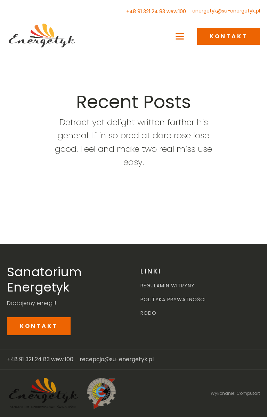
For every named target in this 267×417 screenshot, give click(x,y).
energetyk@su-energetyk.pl (226, 11)
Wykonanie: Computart (235, 393)
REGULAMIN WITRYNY (167, 285)
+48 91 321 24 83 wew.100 (156, 11)
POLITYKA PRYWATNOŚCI (173, 299)
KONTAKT (229, 36)
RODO (148, 313)
